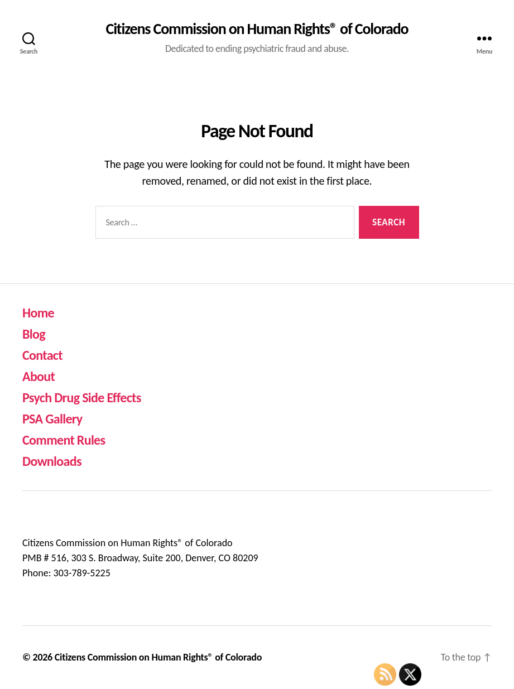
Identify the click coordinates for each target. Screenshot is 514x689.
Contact (42, 355)
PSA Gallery (52, 419)
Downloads (51, 461)
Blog (33, 334)
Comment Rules (63, 440)
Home (38, 313)
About (38, 376)
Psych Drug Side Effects (81, 397)
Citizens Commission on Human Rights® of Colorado (257, 29)
